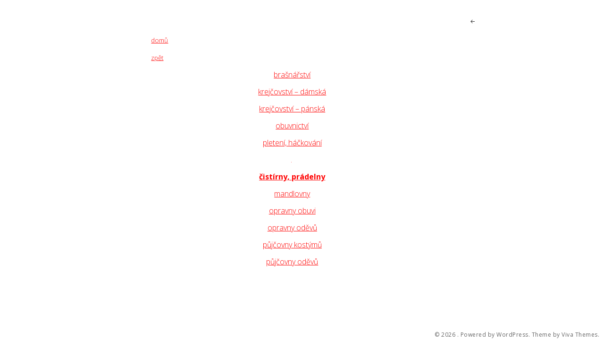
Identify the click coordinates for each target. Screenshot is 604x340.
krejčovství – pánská (292, 108)
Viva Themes (580, 335)
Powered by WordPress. (495, 335)
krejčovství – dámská (292, 91)
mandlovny (292, 193)
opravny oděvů (292, 227)
